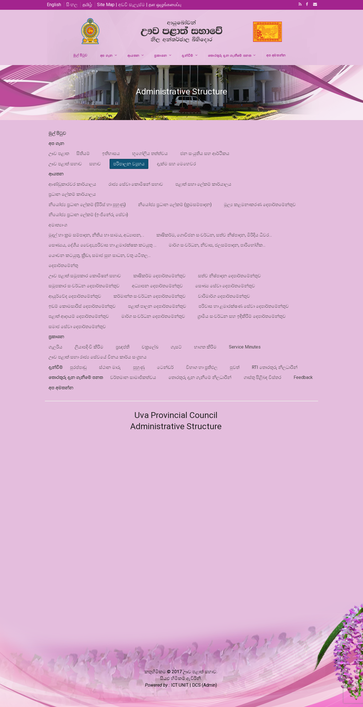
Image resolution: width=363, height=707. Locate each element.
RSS (299, 4)
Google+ (91, 688)
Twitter (59, 688)
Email (313, 4)
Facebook (306, 4)
